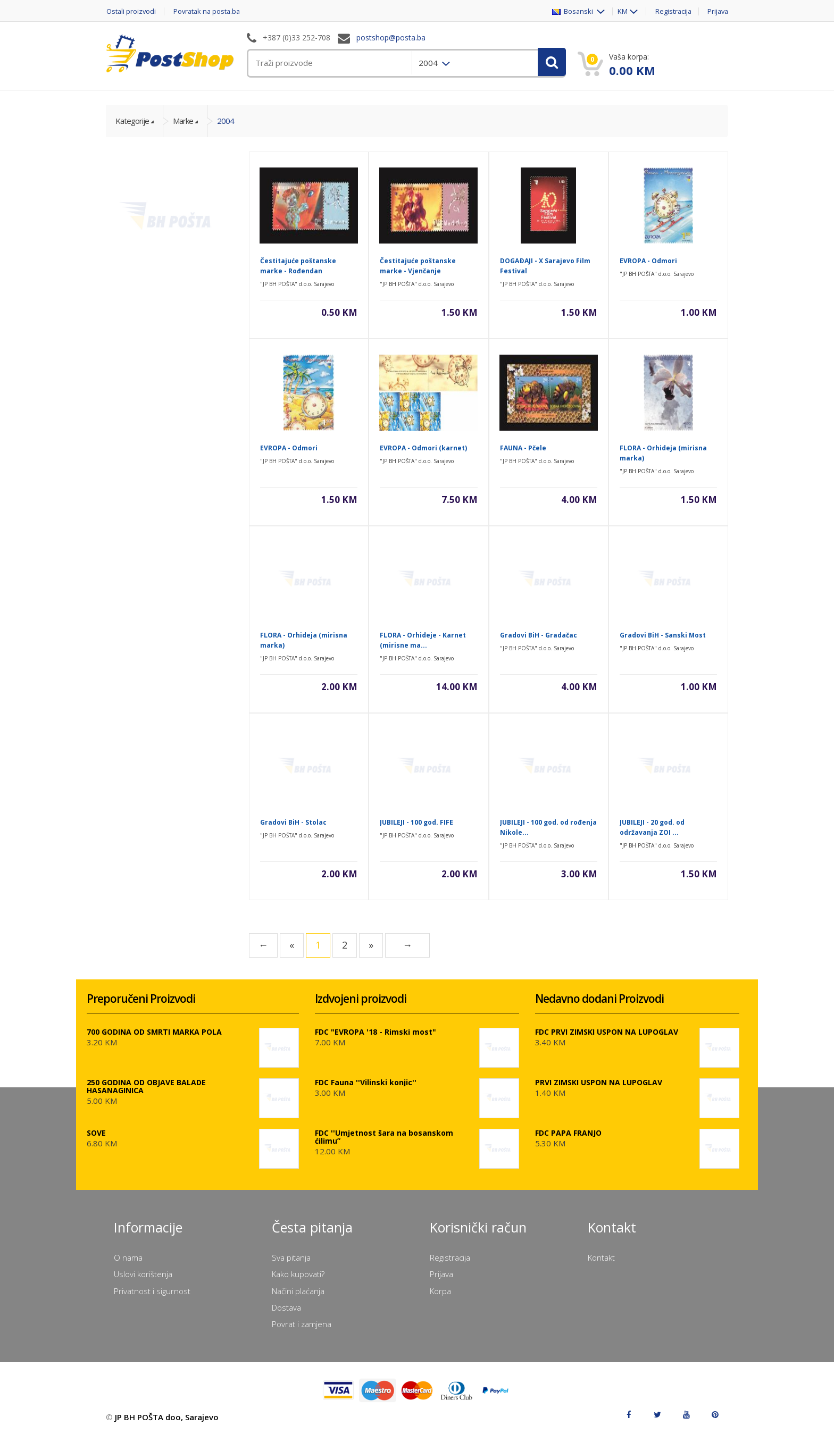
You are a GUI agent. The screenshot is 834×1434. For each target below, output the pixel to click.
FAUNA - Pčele (523, 447)
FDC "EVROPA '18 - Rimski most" (375, 1032)
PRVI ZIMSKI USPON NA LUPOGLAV (598, 1082)
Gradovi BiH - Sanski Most (663, 635)
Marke (183, 120)
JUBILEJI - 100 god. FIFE (416, 822)
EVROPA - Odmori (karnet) (423, 447)
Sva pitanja (291, 1257)
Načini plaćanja (298, 1291)
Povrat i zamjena (301, 1324)
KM (620, 11)
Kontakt (601, 1257)
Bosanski (570, 11)
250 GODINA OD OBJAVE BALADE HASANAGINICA (146, 1086)
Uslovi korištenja (143, 1274)
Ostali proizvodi (131, 11)
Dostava (286, 1307)
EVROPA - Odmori (648, 260)
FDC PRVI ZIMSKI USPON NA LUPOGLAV (606, 1032)
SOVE (96, 1133)
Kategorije (132, 120)
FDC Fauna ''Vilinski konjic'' (365, 1082)
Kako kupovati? (298, 1274)
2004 (225, 120)
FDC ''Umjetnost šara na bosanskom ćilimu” (384, 1137)
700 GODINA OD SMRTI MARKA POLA (154, 1032)
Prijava (717, 11)
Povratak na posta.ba (209, 11)
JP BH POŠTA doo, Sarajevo (167, 1417)
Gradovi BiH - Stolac (293, 822)
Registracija (671, 11)
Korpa (440, 1291)
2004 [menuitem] (429, 62)
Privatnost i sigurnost (152, 1291)
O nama (128, 1257)
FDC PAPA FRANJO (568, 1133)
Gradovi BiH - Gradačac (538, 635)
